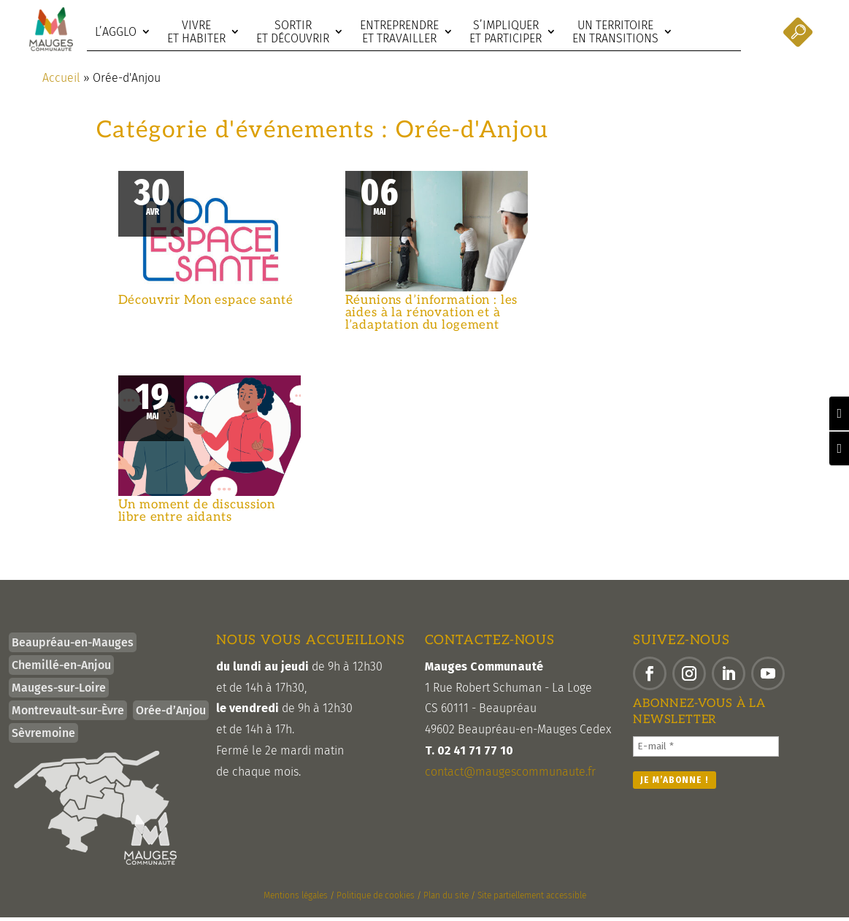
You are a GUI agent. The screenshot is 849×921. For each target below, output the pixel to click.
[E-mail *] (706, 750)
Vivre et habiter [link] (196, 31)
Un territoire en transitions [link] (615, 31)
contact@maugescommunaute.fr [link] (510, 775)
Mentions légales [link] (296, 899)
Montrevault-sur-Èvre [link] (68, 714)
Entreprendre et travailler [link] (399, 31)
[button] (649, 677)
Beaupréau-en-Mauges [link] (73, 646)
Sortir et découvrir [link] (292, 31)
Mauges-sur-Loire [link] (59, 691)
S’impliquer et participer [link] (505, 31)
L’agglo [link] (116, 32)
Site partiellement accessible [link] (531, 899)
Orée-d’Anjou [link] (171, 714)
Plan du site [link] (446, 899)
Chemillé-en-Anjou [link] (61, 669)
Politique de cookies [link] (376, 899)
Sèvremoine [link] (43, 737)
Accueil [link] (61, 81)
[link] (51, 29)
